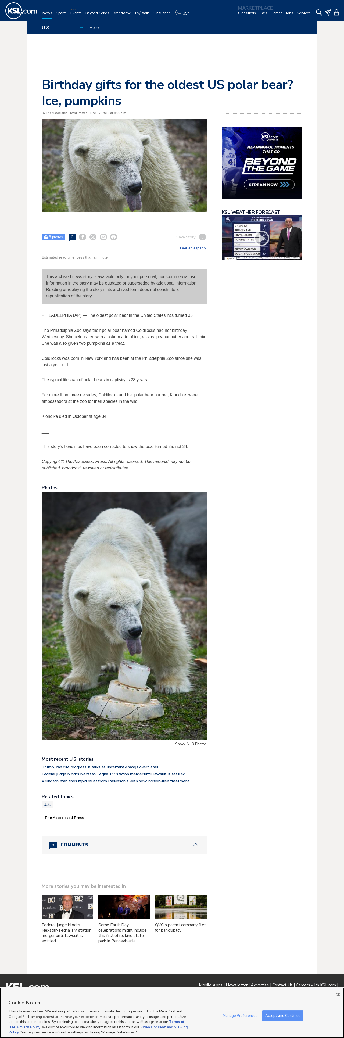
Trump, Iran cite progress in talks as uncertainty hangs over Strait (100, 767)
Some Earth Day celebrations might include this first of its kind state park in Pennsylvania (122, 933)
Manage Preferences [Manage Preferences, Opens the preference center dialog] (240, 1015)
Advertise (260, 985)
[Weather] (183, 15)
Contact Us (282, 985)
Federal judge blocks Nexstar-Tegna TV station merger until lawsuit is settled (113, 774)
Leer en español (193, 248)
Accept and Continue (282, 1015)
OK (338, 995)
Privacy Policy (28, 1027)
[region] (172, 1012)
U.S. (47, 804)
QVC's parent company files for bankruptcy (180, 927)
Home (95, 28)
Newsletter (237, 985)
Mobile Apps (211, 985)
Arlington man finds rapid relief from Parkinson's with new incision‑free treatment (115, 781)
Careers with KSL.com (316, 985)
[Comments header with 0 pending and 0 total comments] (124, 845)
